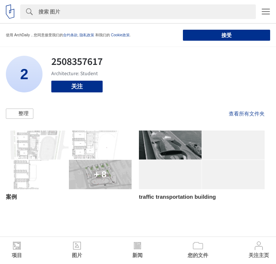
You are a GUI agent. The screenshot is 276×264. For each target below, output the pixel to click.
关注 (77, 86)
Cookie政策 (120, 35)
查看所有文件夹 (247, 114)
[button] (19, 114)
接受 (226, 35)
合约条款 (70, 35)
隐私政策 (87, 35)
